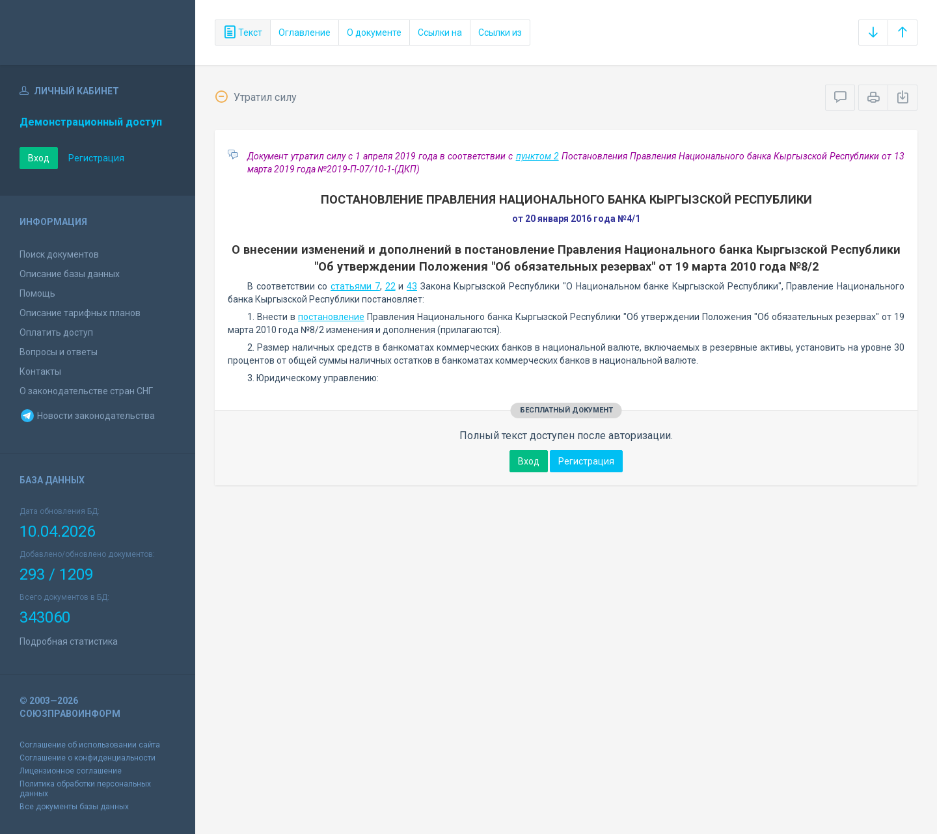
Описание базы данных (70, 274)
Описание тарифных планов (80, 313)
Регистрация (96, 158)
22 (390, 286)
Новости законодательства (87, 416)
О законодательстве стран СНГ (86, 391)
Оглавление (304, 32)
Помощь (37, 293)
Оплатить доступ (56, 332)
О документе (374, 32)
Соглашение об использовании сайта (90, 744)
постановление (331, 317)
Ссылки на (440, 32)
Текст (242, 32)
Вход (38, 158)
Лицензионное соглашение (71, 770)
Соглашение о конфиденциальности (88, 757)
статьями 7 (355, 286)
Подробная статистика (69, 641)
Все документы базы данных (74, 806)
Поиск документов (59, 254)
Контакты (40, 371)
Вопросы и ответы (59, 352)
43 (412, 286)
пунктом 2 (537, 156)
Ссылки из (500, 32)
